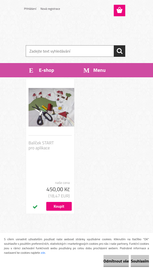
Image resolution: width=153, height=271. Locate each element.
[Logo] (73, 29)
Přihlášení (30, 8)
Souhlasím (140, 261)
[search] (119, 51)
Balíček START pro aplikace (41, 145)
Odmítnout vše (116, 261)
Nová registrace (50, 8)
